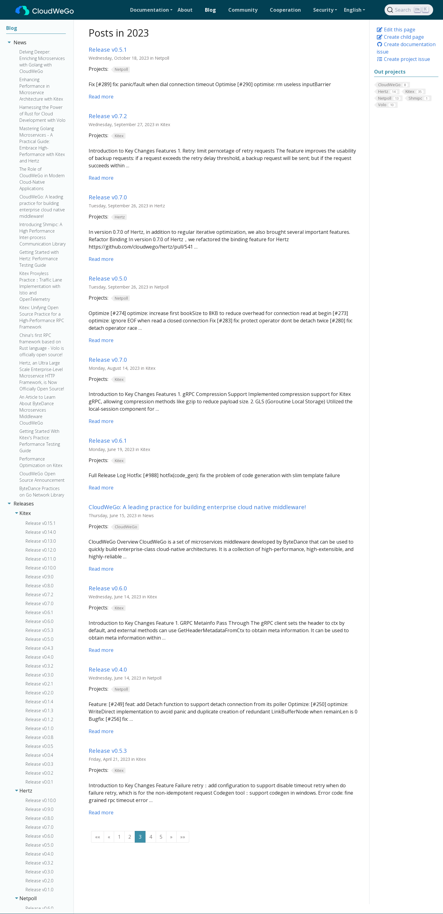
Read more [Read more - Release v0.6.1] (101, 487)
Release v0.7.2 (108, 116)
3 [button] (140, 836)
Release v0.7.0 (108, 197)
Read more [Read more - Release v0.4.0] (101, 731)
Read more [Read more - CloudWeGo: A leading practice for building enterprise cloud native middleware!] (101, 568)
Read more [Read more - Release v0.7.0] (101, 259)
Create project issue (403, 59)
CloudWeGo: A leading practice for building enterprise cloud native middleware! (197, 507)
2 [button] (129, 836)
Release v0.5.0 (108, 278)
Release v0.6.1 (108, 440)
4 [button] (150, 836)
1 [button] (119, 836)
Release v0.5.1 (108, 49)
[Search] (409, 9)
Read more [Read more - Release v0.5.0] (101, 340)
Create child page (400, 37)
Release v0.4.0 (108, 669)
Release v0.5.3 (108, 750)
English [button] (352, 9)
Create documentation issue (406, 48)
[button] (151, 10)
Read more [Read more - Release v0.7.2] (101, 177)
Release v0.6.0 (108, 588)
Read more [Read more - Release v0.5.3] (101, 812)
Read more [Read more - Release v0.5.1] (101, 96)
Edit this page (396, 29)
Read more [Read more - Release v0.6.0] (101, 650)
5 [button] (161, 836)
